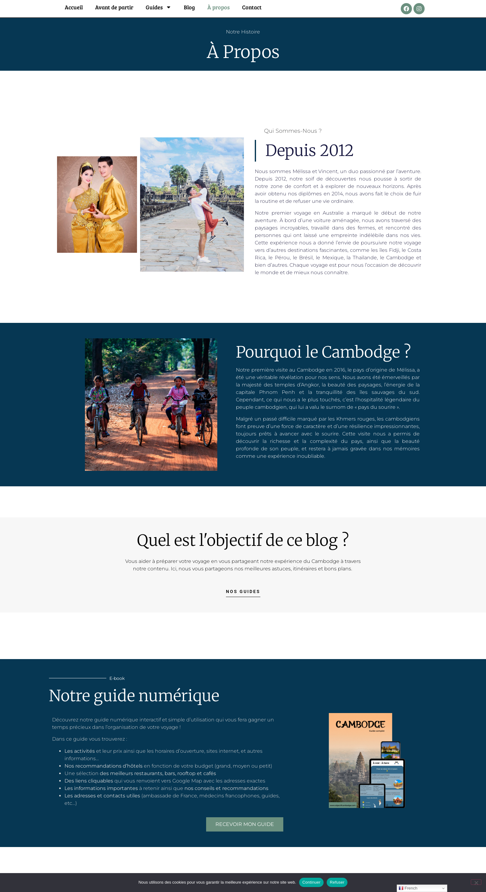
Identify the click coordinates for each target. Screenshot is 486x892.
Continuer (311, 882)
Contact (252, 7)
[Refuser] (476, 882)
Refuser (337, 882)
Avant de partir (114, 7)
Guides (158, 7)
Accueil (74, 7)
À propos (218, 7)
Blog (189, 7)
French (408, 888)
